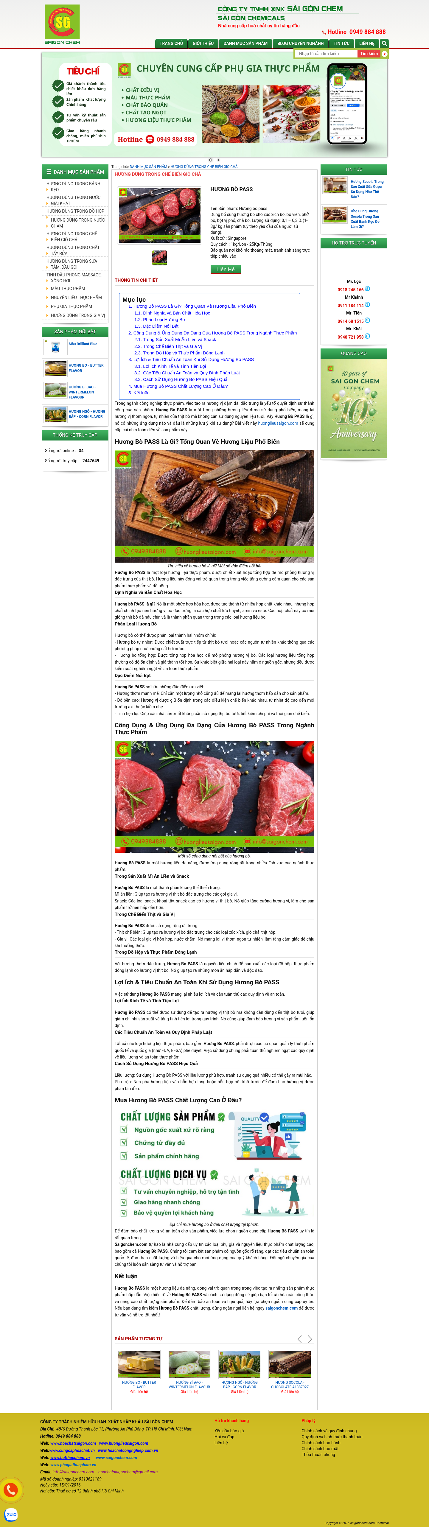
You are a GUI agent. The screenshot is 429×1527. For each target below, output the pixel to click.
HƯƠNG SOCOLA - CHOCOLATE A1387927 (290, 1384)
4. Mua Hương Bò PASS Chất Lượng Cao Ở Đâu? (178, 386)
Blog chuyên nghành (300, 43)
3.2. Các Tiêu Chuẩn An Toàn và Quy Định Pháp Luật (187, 372)
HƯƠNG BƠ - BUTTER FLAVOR (139, 1384)
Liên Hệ (226, 269)
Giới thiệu (203, 43)
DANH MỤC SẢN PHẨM (245, 43)
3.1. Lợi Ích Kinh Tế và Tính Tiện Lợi (170, 366)
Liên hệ (366, 43)
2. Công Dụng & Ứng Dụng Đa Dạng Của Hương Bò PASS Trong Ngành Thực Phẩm (212, 332)
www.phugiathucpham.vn (73, 1464)
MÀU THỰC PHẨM (68, 288)
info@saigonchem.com (73, 1472)
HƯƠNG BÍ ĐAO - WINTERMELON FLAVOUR (82, 392)
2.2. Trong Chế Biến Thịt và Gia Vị (168, 346)
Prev (300, 1339)
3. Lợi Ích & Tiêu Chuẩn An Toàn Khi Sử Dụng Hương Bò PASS (191, 359)
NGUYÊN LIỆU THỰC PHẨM (76, 297)
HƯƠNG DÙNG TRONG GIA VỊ (78, 315)
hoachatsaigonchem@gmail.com (128, 1472)
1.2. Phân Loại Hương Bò (159, 319)
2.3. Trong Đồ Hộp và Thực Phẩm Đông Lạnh (179, 352)
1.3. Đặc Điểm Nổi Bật (156, 326)
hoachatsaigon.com (78, 1443)
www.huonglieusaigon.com (123, 1443)
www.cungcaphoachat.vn (72, 1450)
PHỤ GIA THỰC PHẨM (71, 306)
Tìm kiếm (369, 53)
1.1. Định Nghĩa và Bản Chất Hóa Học (172, 312)
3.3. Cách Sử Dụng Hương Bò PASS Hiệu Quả (180, 379)
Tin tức (342, 43)
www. (55, 1443)
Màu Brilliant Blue (83, 344)
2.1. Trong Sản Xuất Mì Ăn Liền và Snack (175, 339)
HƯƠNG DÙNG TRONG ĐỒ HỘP (75, 211)
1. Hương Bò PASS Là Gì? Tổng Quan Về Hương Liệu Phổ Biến (192, 306)
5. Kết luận (139, 392)
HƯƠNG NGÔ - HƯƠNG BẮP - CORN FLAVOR (240, 1384)
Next (309, 1339)
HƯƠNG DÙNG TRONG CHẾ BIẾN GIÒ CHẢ (204, 167)
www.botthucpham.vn (70, 1457)
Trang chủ (171, 43)
